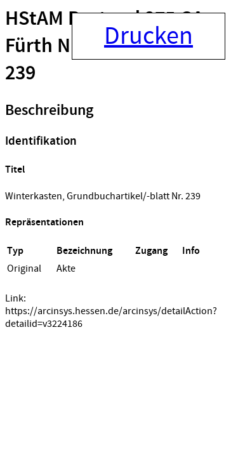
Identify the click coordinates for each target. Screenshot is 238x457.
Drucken (148, 36)
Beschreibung (49, 110)
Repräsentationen (44, 222)
